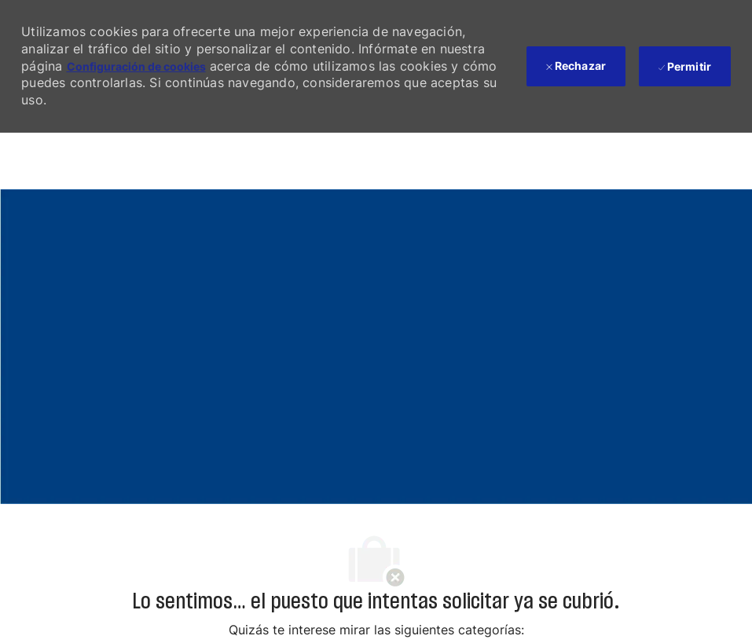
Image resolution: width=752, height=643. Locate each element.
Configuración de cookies (136, 66)
